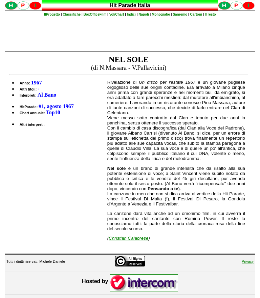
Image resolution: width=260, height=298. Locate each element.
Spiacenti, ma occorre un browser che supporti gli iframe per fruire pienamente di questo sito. (130, 9)
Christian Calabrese (128, 238)
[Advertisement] (130, 34)
